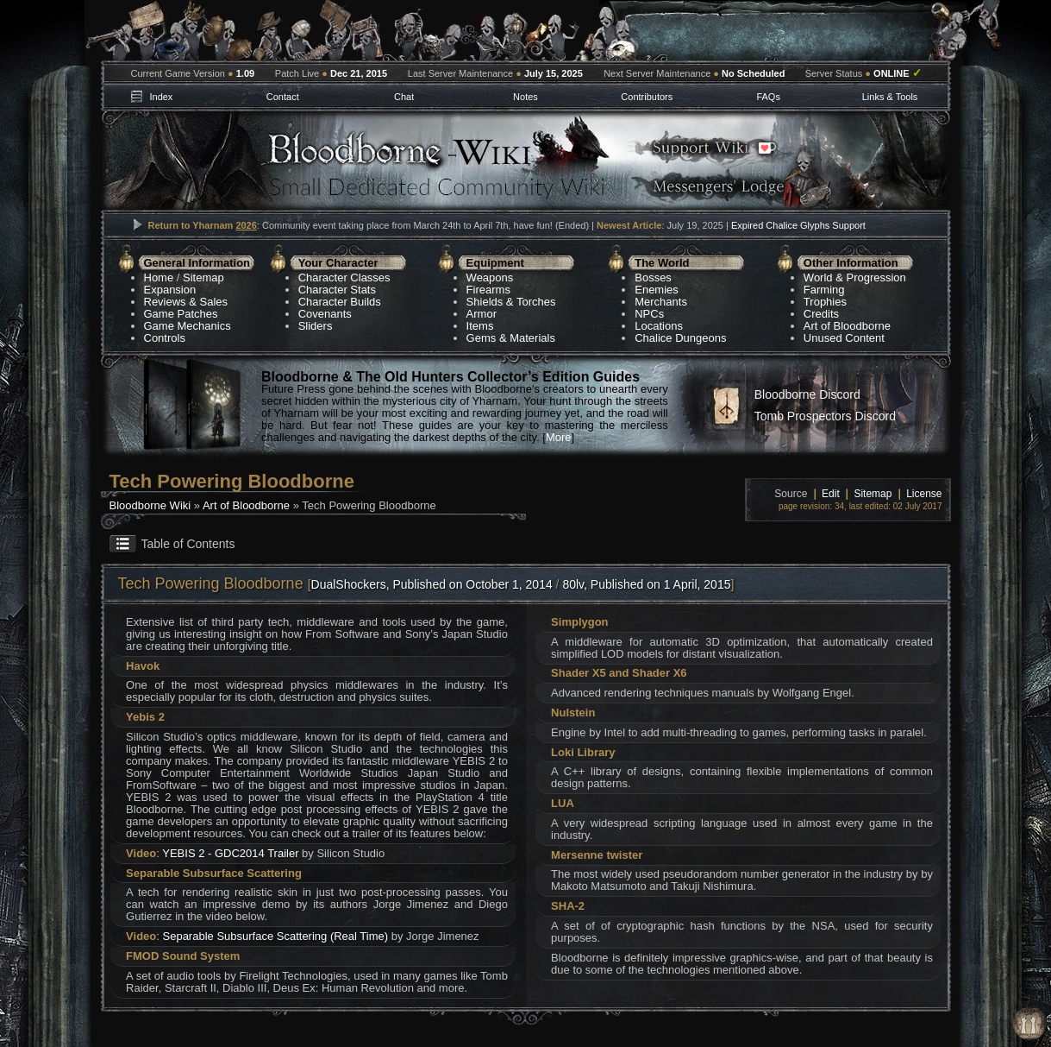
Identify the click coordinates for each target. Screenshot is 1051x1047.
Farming (824, 289)
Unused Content (844, 337)
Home (159, 277)
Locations (659, 325)
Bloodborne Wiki (150, 505)
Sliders (315, 325)
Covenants (325, 313)
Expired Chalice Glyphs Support (798, 225)
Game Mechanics (187, 325)
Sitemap (203, 277)
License (924, 494)
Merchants (661, 301)
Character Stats (337, 289)
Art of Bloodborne (847, 325)
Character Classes (344, 277)
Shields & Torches (511, 301)
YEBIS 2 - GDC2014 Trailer (230, 853)
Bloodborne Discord (807, 394)
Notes (525, 96)
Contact (282, 96)
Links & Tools (890, 96)
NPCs (649, 313)
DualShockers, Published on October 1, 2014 (432, 584)
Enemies (657, 289)
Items (480, 325)
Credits (821, 313)
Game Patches (181, 313)
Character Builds (339, 301)
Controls (164, 337)
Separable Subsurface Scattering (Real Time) (276, 936)
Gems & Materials (510, 337)
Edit (831, 494)
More (559, 437)
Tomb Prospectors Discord (825, 416)
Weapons (490, 277)
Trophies (825, 301)
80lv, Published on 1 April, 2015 (646, 584)
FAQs (768, 96)
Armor (481, 313)
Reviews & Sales (186, 301)
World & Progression (855, 277)
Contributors (647, 96)
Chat (404, 96)
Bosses (653, 277)
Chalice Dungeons (680, 337)
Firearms (488, 289)
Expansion (170, 289)
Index (160, 96)
